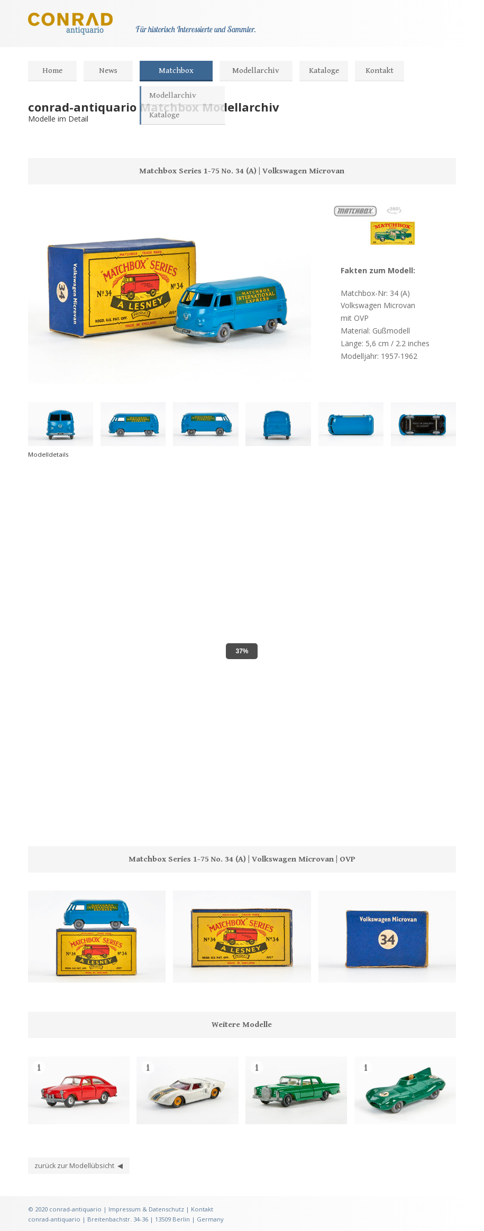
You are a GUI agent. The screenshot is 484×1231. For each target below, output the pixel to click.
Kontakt (380, 70)
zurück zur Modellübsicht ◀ (78, 1165)
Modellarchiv (255, 70)
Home (52, 70)
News (108, 70)
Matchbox (176, 70)
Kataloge (324, 70)
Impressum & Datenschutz (146, 1209)
